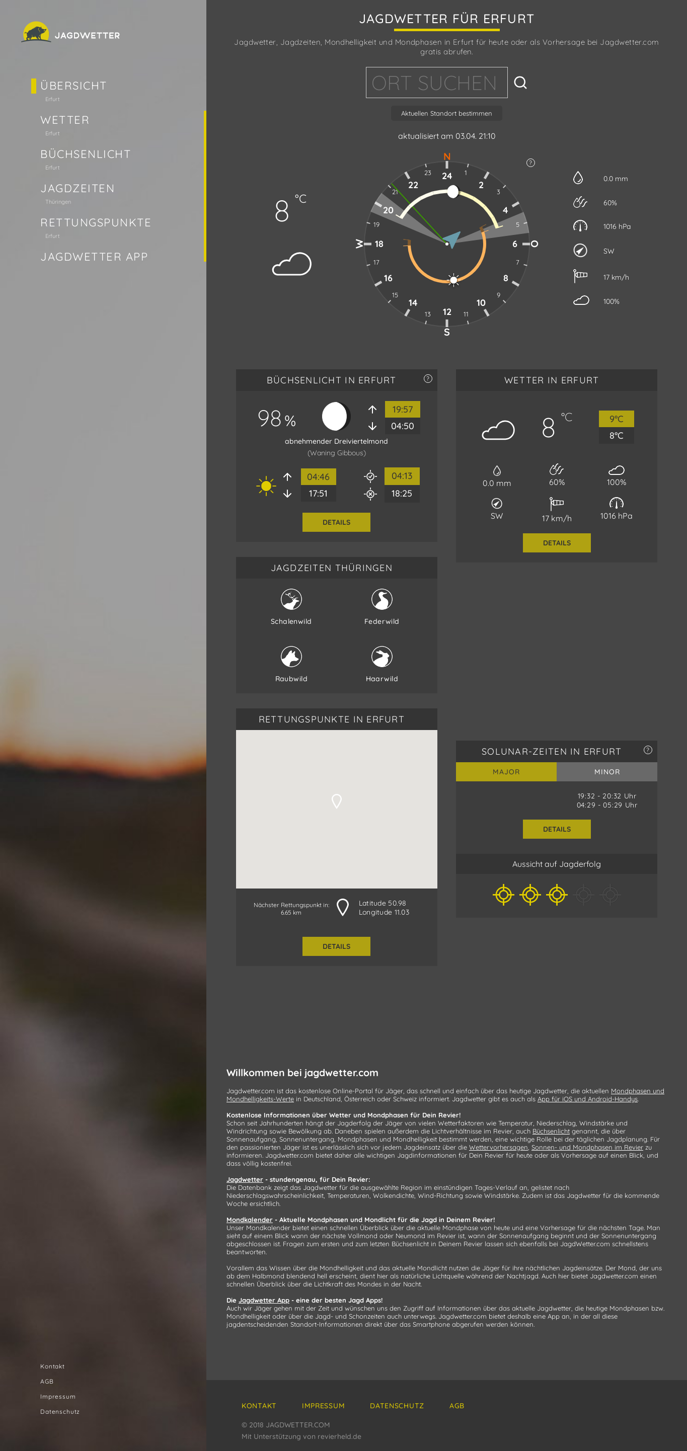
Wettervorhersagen (498, 1147)
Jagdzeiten (77, 188)
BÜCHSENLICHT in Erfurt (332, 380)
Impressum (58, 1396)
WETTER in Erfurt (551, 380)
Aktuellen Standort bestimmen (446, 113)
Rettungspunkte (96, 222)
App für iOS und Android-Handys (588, 1099)
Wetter (65, 120)
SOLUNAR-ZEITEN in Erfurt (552, 751)
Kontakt (52, 1366)
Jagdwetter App (94, 257)
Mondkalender (249, 1220)
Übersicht (73, 85)
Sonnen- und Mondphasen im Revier (587, 1147)
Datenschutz (60, 1411)
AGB (47, 1381)
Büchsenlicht (85, 154)
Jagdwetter (244, 1179)
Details (336, 522)
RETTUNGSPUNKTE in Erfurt (332, 719)
